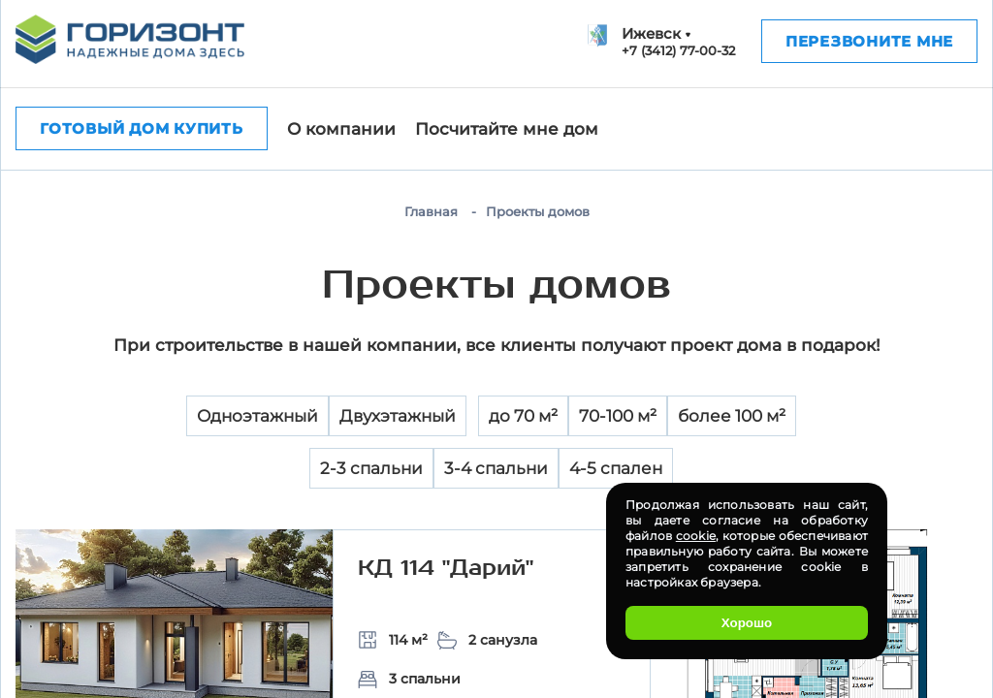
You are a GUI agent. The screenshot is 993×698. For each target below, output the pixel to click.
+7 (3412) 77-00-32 (678, 50)
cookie (696, 535)
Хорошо (746, 623)
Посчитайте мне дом (506, 129)
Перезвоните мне (869, 41)
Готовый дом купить (141, 128)
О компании (341, 129)
